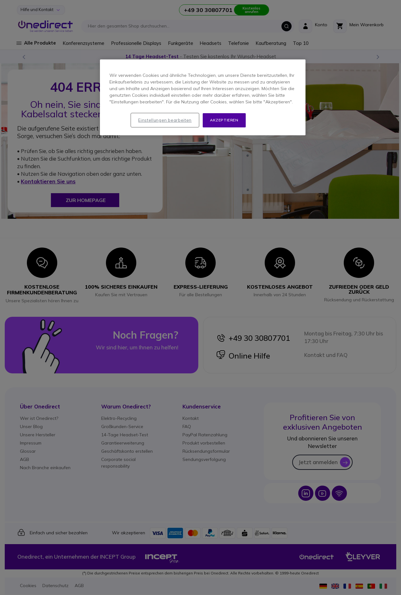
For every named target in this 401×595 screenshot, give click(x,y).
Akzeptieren (224, 120)
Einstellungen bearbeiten (165, 120)
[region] (202, 97)
